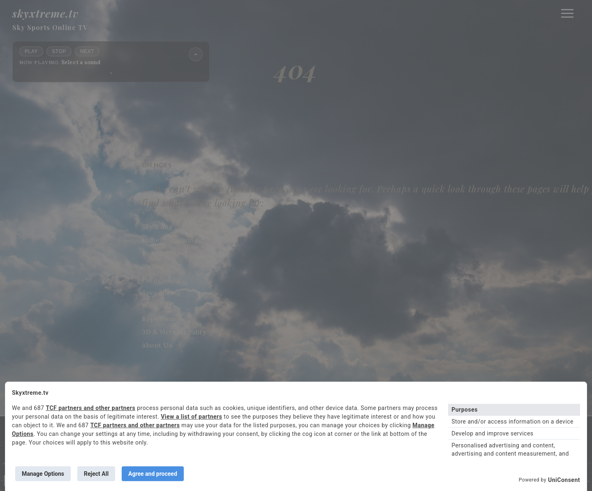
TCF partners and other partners (90, 408)
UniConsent (564, 480)
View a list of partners (191, 416)
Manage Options (43, 473)
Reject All (96, 473)
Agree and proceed (152, 473)
